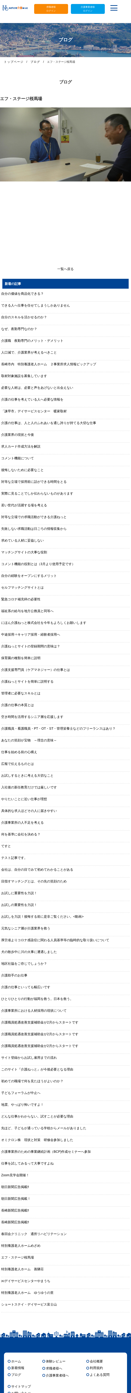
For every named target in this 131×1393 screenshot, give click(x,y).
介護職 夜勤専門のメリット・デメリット (32, 340)
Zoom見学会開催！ (15, 1175)
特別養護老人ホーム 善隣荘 (22, 1269)
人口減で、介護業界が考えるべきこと (29, 352)
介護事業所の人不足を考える (22, 822)
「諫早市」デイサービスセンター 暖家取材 (34, 411)
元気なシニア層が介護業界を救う (25, 928)
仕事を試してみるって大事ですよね (27, 1163)
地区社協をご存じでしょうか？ (24, 963)
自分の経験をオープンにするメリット (29, 576)
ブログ (35, 61)
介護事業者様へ (57, 1375)
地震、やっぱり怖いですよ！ (22, 1104)
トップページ (14, 61)
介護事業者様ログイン (88, 9)
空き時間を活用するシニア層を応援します (32, 717)
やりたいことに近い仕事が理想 (24, 799)
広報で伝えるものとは (17, 764)
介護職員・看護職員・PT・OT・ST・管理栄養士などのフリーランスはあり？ (58, 728)
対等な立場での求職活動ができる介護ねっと (34, 517)
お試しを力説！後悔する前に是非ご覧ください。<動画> (42, 916)
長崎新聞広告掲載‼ (15, 1210)
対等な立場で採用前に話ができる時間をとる (34, 482)
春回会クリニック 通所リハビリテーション (34, 1234)
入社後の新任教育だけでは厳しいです (29, 787)
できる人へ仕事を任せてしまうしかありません (35, 305)
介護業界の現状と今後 (17, 435)
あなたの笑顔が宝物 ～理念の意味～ (29, 740)
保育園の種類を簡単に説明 (20, 658)
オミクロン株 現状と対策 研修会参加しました (37, 1140)
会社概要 (96, 1361)
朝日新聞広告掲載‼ (15, 1187)
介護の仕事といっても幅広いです (25, 987)
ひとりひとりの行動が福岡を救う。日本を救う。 (37, 999)
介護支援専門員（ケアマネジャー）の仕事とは (35, 670)
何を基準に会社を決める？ (20, 834)
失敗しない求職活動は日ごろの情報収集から (34, 529)
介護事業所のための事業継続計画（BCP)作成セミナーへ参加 (46, 1151)
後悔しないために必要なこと (22, 470)
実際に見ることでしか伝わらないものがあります (37, 493)
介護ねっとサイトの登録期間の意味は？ (30, 646)
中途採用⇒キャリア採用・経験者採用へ (30, 634)
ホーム (16, 1361)
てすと (6, 846)
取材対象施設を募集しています (24, 376)
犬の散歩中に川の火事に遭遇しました (29, 952)
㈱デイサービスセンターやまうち (25, 1281)
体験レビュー (56, 1361)
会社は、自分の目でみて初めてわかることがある (37, 869)
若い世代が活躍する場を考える (24, 505)
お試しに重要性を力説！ (19, 893)
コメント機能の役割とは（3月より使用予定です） (38, 564)
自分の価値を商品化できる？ (22, 293)
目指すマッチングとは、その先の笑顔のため (34, 881)
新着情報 (17, 1368)
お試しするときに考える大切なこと (27, 775)
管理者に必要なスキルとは (20, 693)
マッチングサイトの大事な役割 (24, 552)
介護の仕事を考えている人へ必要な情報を (32, 399)
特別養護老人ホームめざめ (20, 1245)
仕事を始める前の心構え (19, 752)
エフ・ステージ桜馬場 (17, 1257)
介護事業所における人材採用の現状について (34, 1010)
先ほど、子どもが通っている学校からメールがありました (43, 1128)
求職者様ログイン (51, 9)
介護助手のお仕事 (14, 975)
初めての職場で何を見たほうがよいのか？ (32, 1081)
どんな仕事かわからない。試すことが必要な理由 (37, 1116)
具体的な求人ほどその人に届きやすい (29, 811)
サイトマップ (21, 1386)
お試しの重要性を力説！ (19, 905)
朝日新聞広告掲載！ (16, 1198)
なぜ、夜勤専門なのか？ (19, 329)
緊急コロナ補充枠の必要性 (20, 599)
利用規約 (96, 1368)
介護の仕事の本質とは (17, 705)
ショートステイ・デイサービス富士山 (29, 1304)
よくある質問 (99, 1375)
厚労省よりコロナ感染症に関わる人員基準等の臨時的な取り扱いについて (55, 940)
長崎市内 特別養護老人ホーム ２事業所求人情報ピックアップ (48, 364)
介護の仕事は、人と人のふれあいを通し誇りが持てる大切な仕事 (48, 423)
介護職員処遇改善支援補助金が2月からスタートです (39, 1022)
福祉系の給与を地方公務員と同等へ (27, 611)
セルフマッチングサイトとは (22, 587)
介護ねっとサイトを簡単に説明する (27, 681)
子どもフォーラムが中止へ (20, 1093)
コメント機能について (17, 458)
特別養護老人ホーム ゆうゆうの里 (27, 1293)
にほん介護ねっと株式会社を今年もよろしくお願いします (43, 623)
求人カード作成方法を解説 (20, 446)
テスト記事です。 (14, 858)
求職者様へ (54, 1368)
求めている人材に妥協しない (22, 540)
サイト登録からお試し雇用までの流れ (29, 1057)
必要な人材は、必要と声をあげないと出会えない (37, 388)
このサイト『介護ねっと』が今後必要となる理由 (37, 1069)
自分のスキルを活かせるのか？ (24, 317)
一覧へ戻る (65, 269)
